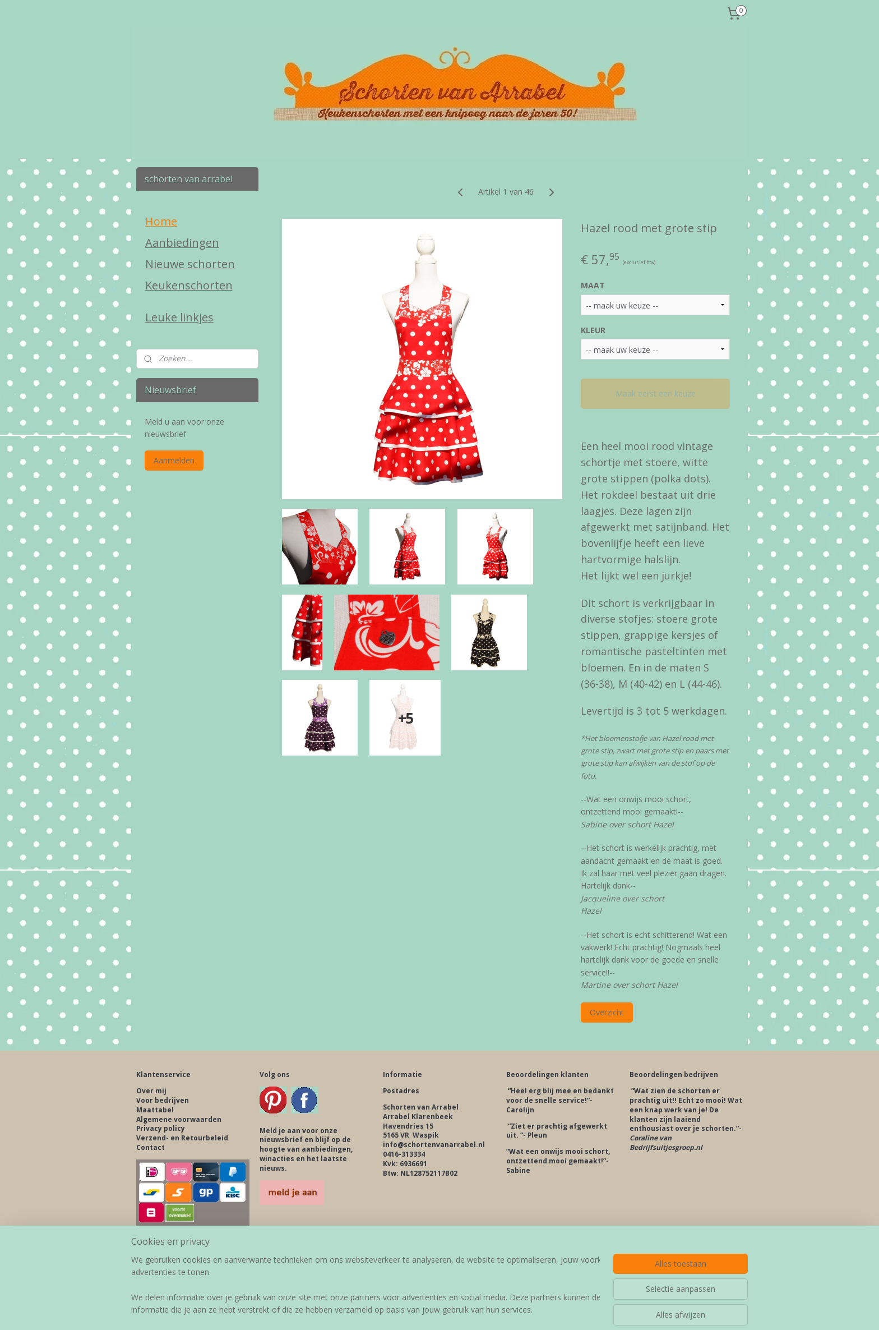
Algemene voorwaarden (178, 1119)
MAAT (593, 285)
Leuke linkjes (179, 317)
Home (161, 221)
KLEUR (593, 330)
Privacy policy (160, 1128)
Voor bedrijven (162, 1100)
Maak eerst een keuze (655, 393)
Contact (150, 1147)
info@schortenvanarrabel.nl (434, 1144)
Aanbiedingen (182, 242)
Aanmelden (174, 460)
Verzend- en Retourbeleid (182, 1138)
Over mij (151, 1091)
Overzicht (607, 1012)
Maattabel (155, 1110)
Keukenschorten (189, 285)
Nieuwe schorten (190, 263)
